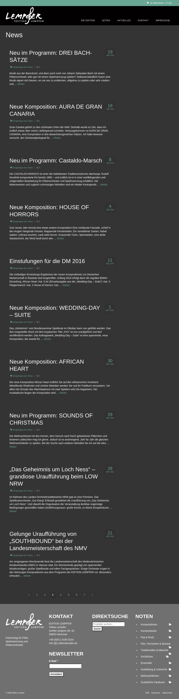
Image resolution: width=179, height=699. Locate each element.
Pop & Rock (147, 637)
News (30, 67)
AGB (147, 693)
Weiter (21, 84)
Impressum (155, 693)
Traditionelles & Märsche (154, 650)
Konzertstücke (149, 630)
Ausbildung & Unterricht (154, 669)
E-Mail (53, 661)
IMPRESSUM (163, 20)
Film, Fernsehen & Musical (155, 643)
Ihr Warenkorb (159, 3)
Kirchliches (147, 656)
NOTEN (106, 20)
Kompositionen (149, 624)
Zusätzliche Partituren (153, 682)
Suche (97, 628)
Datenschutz (167, 693)
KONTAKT (143, 20)
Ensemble (146, 663)
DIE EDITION (88, 20)
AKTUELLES (124, 20)
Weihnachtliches (150, 675)
